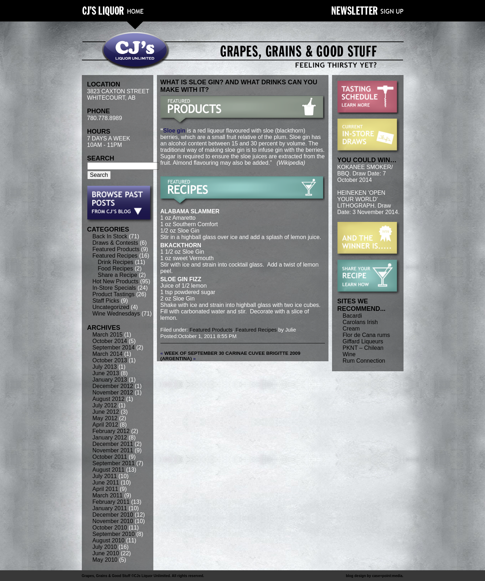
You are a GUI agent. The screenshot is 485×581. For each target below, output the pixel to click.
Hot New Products (116, 281)
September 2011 (114, 463)
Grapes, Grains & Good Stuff (106, 576)
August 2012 (109, 399)
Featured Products (116, 249)
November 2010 (113, 521)
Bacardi (352, 316)
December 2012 (113, 386)
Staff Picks (106, 301)
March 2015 (108, 335)
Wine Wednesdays (116, 314)
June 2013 (106, 373)
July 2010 (105, 547)
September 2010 (114, 534)
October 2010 (110, 528)
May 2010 (105, 560)
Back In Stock (110, 236)
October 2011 (110, 457)
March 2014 (108, 354)
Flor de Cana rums (366, 335)
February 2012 (111, 431)
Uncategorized (111, 307)
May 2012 (105, 418)
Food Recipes (115, 268)
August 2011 (109, 470)
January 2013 (110, 380)
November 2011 (113, 450)
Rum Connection (364, 361)
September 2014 (114, 347)
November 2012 (113, 392)
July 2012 (105, 405)
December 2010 (113, 515)
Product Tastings (114, 294)
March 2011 (108, 495)
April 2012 (105, 425)
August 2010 (109, 540)
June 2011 (106, 483)
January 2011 (110, 508)
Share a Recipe (117, 275)
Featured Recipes (115, 256)
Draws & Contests (115, 243)
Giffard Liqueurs (363, 341)
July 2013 (105, 367)
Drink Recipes (116, 262)
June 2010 (106, 553)
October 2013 (110, 360)
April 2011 (105, 489)
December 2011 (113, 444)
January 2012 (110, 437)
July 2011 (105, 476)
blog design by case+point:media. (375, 576)
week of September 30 (194, 353)
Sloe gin (174, 131)
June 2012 (106, 412)
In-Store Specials (114, 288)
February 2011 (111, 502)
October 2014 (110, 341)
